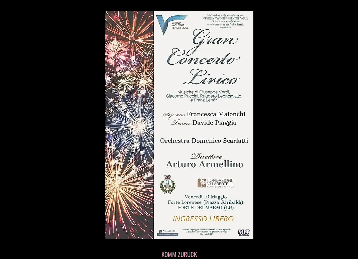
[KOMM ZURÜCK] (179, 254)
